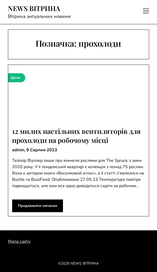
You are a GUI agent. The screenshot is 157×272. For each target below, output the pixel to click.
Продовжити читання (37, 205)
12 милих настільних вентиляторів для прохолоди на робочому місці (76, 136)
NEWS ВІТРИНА (34, 8)
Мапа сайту (19, 241)
